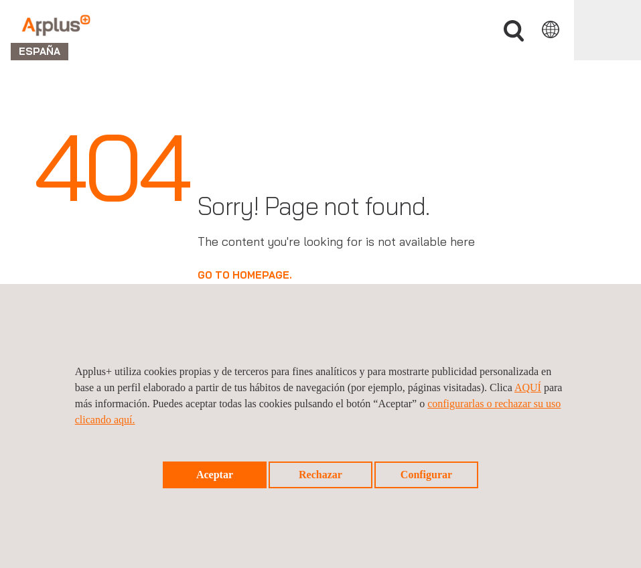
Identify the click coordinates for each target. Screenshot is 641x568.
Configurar (426, 474)
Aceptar (214, 474)
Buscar (513, 31)
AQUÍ (527, 387)
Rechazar (320, 474)
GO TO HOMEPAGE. (245, 275)
